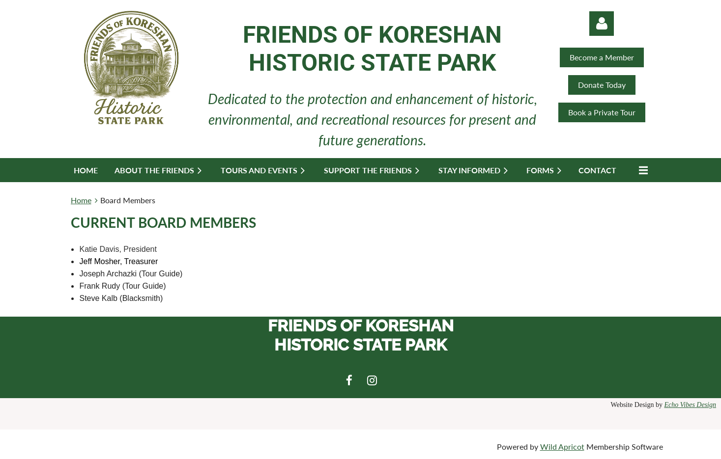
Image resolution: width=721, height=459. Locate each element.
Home (81, 200)
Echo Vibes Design (690, 404)
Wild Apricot (562, 446)
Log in (601, 23)
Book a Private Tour (601, 112)
